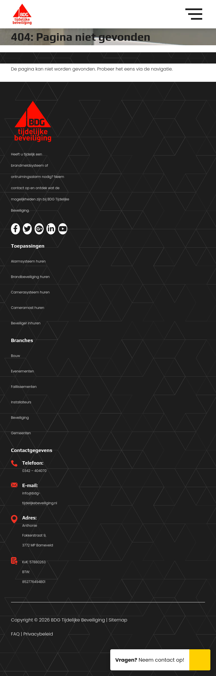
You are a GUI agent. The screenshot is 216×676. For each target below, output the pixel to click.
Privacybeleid (38, 634)
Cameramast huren (27, 307)
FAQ (15, 634)
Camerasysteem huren (30, 292)
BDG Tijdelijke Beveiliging (78, 620)
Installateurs (21, 402)
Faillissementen (24, 386)
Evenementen (22, 371)
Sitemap (118, 620)
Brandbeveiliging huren (30, 276)
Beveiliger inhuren (25, 323)
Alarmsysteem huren (28, 261)
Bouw (15, 355)
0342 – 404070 (34, 470)
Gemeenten (21, 433)
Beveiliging (20, 417)
